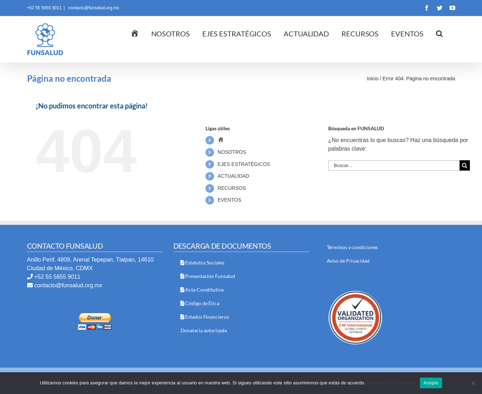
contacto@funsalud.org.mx (93, 7)
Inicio (373, 78)
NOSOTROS (232, 152)
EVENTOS (230, 200)
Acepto (430, 382)
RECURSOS (232, 188)
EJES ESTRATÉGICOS (244, 164)
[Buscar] (465, 165)
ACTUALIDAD (233, 176)
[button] (439, 34)
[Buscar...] (394, 165)
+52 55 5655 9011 (57, 277)
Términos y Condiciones (391, 382)
